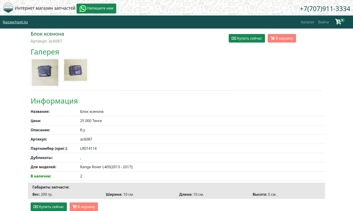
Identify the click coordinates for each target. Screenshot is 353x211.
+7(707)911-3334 (325, 8)
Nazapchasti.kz (15, 22)
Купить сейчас (247, 38)
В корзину (282, 38)
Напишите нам (96, 8)
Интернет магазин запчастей (45, 8)
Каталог (308, 22)
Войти (323, 22)
